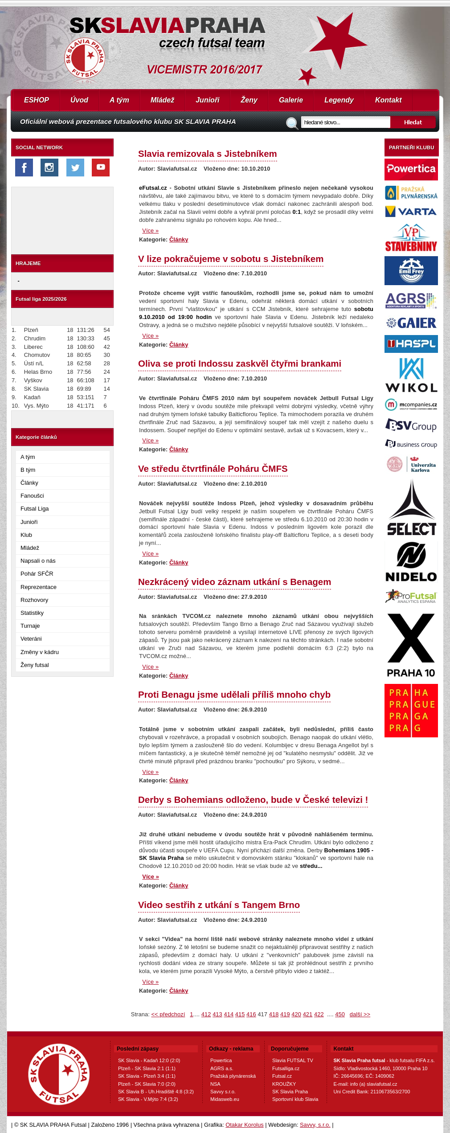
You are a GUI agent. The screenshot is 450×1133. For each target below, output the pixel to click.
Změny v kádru (39, 652)
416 (251, 1014)
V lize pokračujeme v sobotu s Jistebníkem (230, 259)
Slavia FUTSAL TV (292, 1060)
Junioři (207, 100)
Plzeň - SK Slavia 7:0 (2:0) (147, 1084)
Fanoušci (32, 495)
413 (217, 1014)
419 (285, 1014)
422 (319, 1014)
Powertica (221, 1060)
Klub (26, 535)
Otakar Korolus (244, 1124)
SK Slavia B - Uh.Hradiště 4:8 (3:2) (156, 1091)
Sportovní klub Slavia (295, 1099)
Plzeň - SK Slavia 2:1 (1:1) (147, 1068)
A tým (119, 100)
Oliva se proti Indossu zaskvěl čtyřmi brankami (239, 363)
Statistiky (32, 612)
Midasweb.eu (224, 1099)
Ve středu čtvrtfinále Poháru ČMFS (213, 468)
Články (29, 482)
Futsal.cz (282, 1076)
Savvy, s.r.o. (315, 1124)
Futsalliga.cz (285, 1068)
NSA (215, 1084)
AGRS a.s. (221, 1068)
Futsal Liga (34, 508)
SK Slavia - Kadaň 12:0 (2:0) (149, 1060)
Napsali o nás (38, 560)
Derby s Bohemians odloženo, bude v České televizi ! (253, 799)
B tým (27, 469)
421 (308, 1014)
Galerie (291, 100)
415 (240, 1014)
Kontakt (388, 100)
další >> (360, 1014)
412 (206, 1014)
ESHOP (36, 100)
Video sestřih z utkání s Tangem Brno (219, 905)
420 (296, 1014)
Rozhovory (34, 600)
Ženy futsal (34, 665)
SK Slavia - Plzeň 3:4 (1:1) (147, 1076)
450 (340, 1014)
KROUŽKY (284, 1084)
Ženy (249, 100)
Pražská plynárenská (233, 1076)
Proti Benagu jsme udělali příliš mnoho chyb (234, 694)
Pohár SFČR (36, 573)
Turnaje (30, 625)
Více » (150, 230)
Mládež (162, 100)
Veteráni (31, 638)
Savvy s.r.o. (223, 1091)
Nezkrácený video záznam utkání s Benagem (234, 582)
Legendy (339, 100)
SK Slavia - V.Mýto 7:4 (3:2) (148, 1099)
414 (228, 1014)
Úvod (79, 100)
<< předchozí (168, 1014)
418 (274, 1014)
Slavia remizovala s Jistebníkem (207, 153)
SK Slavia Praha (290, 1091)
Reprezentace (38, 587)
